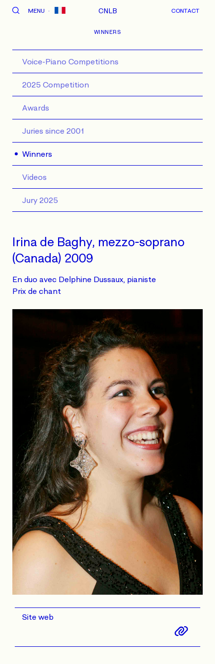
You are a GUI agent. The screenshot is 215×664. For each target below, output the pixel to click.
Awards (35, 108)
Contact (185, 10)
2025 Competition (55, 84)
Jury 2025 (40, 200)
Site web (38, 617)
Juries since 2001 (53, 131)
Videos (34, 177)
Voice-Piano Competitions (70, 61)
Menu (36, 10)
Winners (37, 154)
